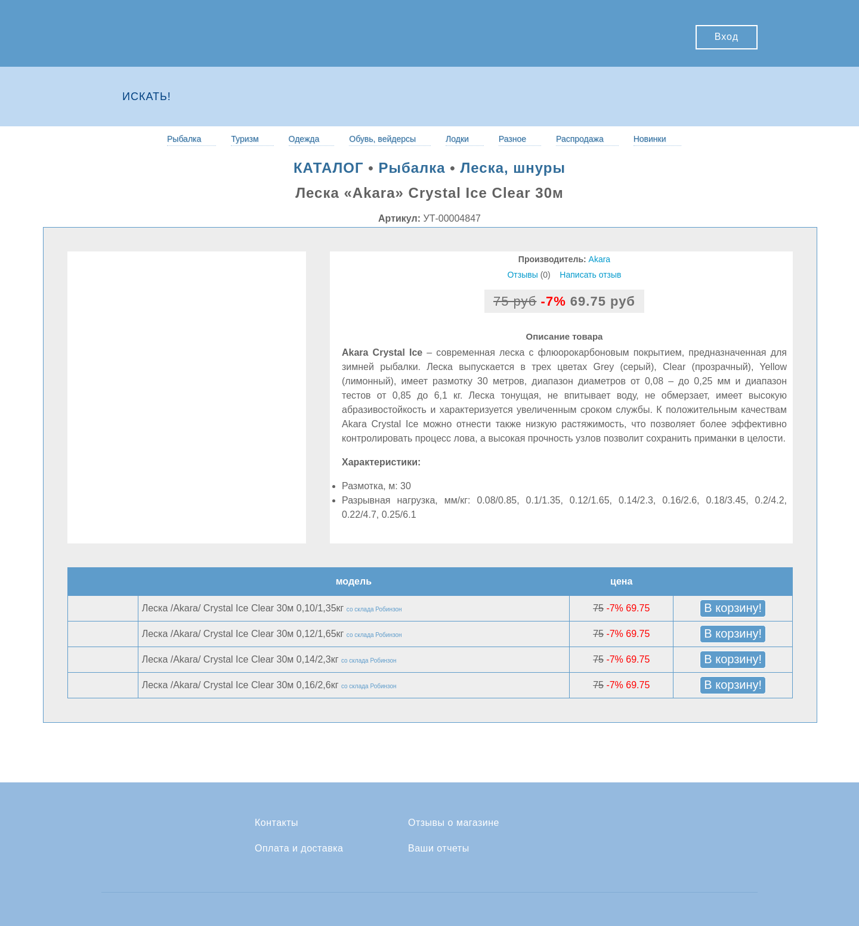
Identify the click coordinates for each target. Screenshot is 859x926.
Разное (512, 139)
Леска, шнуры (513, 168)
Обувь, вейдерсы (382, 139)
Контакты (276, 823)
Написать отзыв (590, 274)
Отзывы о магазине (453, 823)
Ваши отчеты (438, 848)
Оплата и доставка (299, 848)
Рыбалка (184, 139)
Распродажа (580, 139)
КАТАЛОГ (328, 168)
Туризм (244, 139)
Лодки (457, 139)
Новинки (650, 139)
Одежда (304, 139)
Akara (600, 259)
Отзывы (522, 274)
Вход (727, 37)
